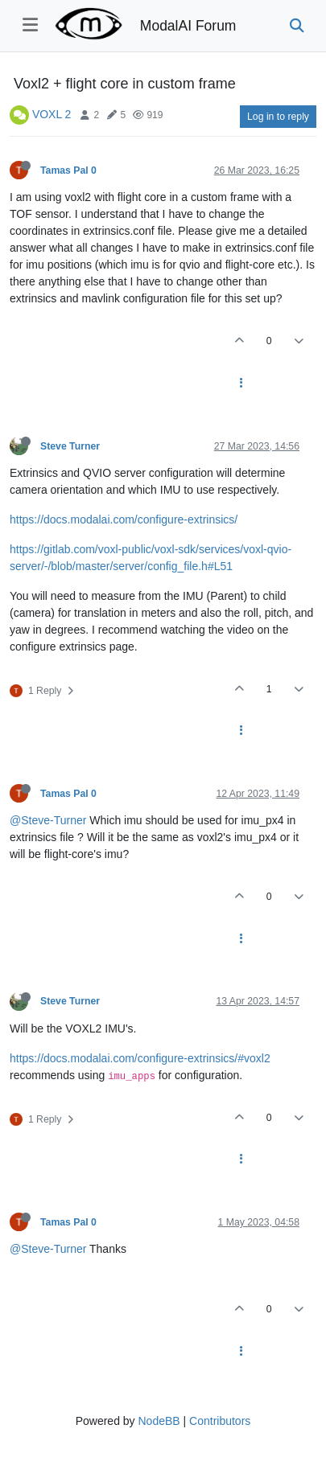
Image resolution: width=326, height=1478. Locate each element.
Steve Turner (70, 446)
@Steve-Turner (48, 820)
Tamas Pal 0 (68, 170)
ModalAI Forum (188, 26)
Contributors (219, 1420)
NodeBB (159, 1420)
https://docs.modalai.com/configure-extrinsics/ (123, 519)
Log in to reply (278, 116)
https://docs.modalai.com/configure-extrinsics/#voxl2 (140, 1058)
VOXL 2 (52, 114)
